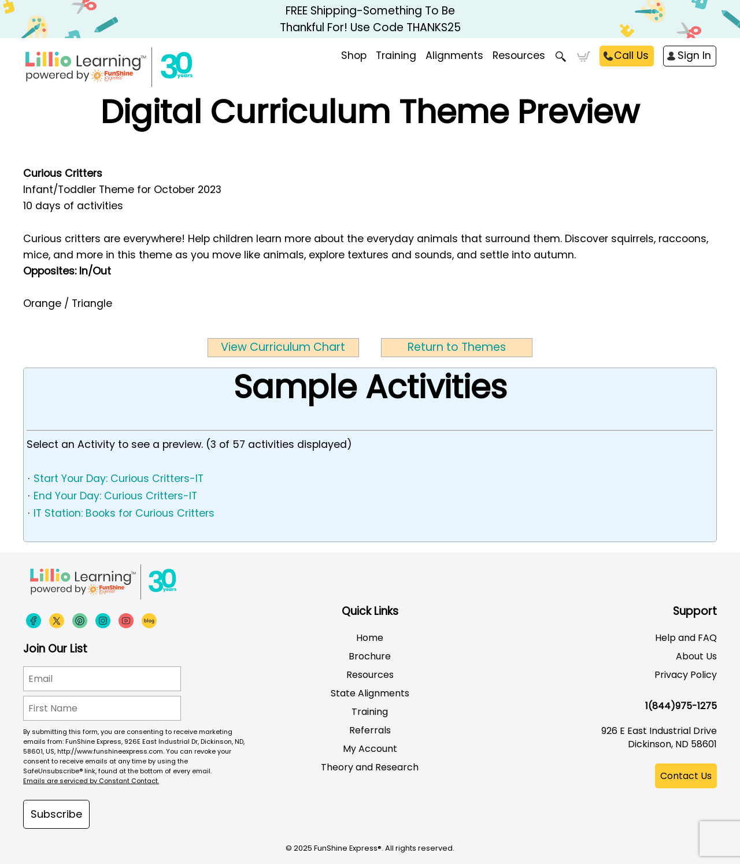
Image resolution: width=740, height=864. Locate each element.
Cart (583, 56)
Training (370, 711)
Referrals (370, 730)
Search (561, 56)
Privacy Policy (685, 674)
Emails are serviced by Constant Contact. (91, 780)
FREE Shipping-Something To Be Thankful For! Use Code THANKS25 (370, 19)
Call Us (631, 55)
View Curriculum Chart (283, 347)
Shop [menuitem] (354, 55)
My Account (370, 748)
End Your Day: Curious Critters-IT (115, 496)
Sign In (694, 55)
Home (369, 637)
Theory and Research (370, 767)
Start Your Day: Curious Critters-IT (119, 478)
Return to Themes (457, 347)
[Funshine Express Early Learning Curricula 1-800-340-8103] (133, 67)
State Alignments (370, 693)
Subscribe (56, 814)
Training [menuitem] (396, 55)
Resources (519, 55)
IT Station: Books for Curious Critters (124, 513)
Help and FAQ (686, 637)
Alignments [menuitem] (454, 55)
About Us (696, 656)
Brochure (370, 656)
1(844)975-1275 (681, 706)
